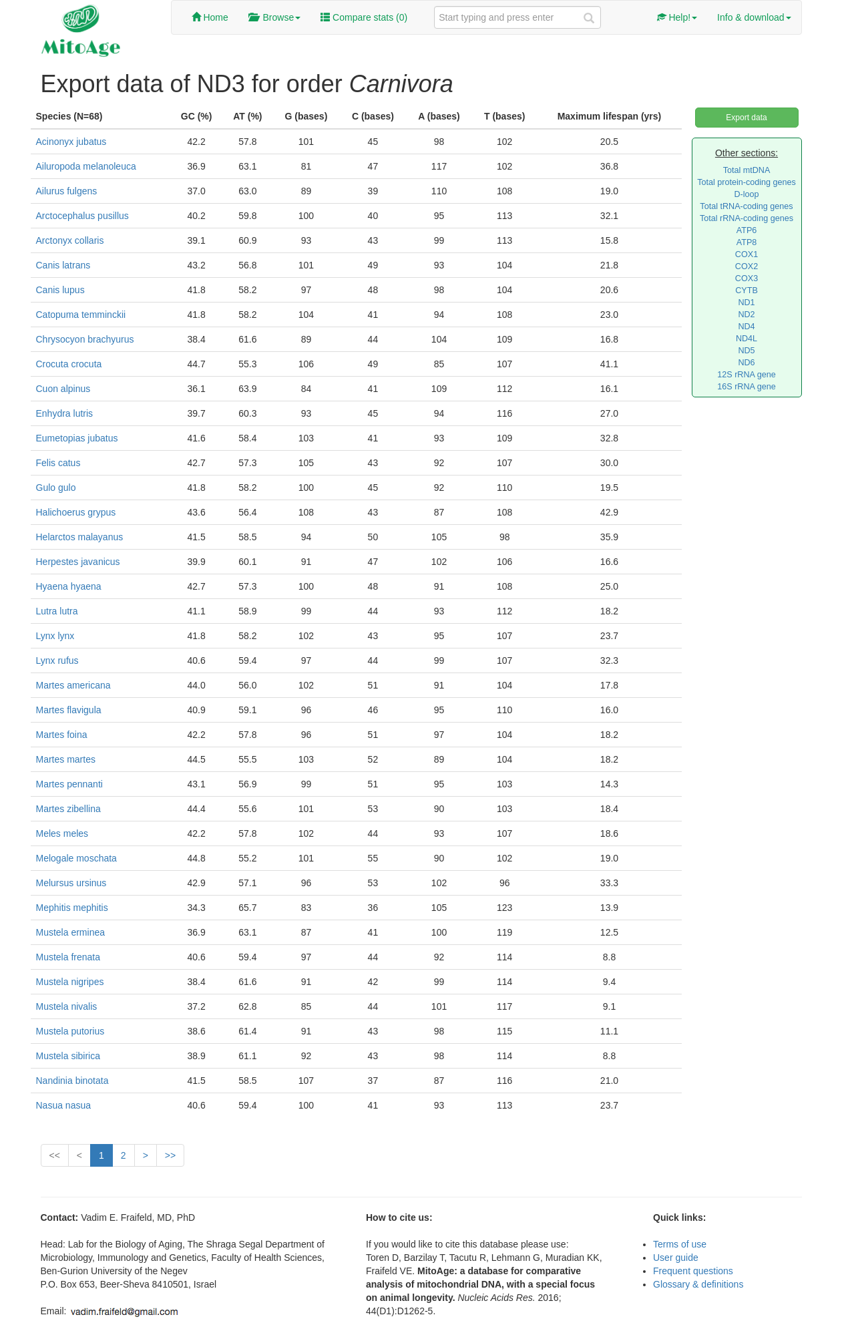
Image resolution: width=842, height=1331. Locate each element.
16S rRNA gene (746, 386)
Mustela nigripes (70, 981)
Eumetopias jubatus (77, 438)
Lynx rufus (57, 660)
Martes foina (61, 734)
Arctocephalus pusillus (82, 215)
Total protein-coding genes (746, 182)
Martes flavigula (68, 710)
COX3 (746, 278)
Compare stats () (364, 17)
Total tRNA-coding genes (746, 206)
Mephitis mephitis (72, 907)
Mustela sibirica (68, 1056)
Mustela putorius (70, 1031)
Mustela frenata (68, 957)
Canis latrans (63, 265)
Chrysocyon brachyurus (85, 339)
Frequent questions (693, 1271)
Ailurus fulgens (66, 191)
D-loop (746, 194)
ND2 (746, 314)
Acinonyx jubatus (71, 141)
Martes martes (65, 759)
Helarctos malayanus (80, 537)
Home (210, 17)
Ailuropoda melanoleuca (86, 166)
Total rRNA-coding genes (746, 218)
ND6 (746, 362)
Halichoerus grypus (76, 512)
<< (54, 1155)
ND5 (746, 350)
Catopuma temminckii (81, 314)
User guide (675, 1257)
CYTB (746, 290)
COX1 (746, 254)
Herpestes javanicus (78, 561)
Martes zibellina (68, 808)
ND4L (746, 338)
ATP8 (746, 242)
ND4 (746, 326)
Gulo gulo (56, 487)
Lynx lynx (55, 635)
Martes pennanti (69, 784)
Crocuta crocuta (69, 364)
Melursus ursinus (71, 883)
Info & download (754, 17)
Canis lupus (60, 289)
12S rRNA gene (746, 374)
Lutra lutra (57, 611)
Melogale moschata (76, 858)
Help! (677, 17)
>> (170, 1155)
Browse (274, 17)
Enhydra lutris (64, 413)
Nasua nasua (63, 1105)
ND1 (746, 302)
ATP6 (746, 230)
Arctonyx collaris (70, 240)
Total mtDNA (747, 170)
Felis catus (58, 462)
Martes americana (73, 685)
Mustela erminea (71, 932)
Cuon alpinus (63, 388)
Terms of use (679, 1244)
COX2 (746, 266)
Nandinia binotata (72, 1080)
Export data (746, 117)
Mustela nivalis (66, 1006)
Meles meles (62, 833)
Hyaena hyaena (68, 586)
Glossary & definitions (698, 1284)
